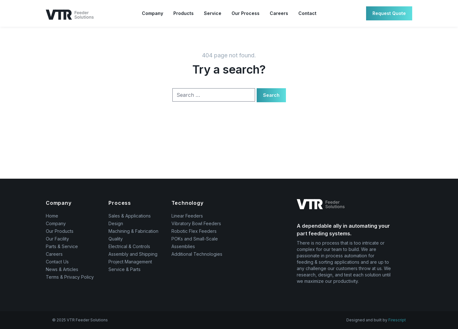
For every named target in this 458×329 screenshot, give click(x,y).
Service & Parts (124, 269)
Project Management (130, 261)
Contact (307, 13)
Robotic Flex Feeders (194, 231)
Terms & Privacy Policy (70, 277)
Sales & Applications (129, 215)
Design (115, 223)
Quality (115, 238)
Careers (279, 13)
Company (152, 13)
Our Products (59, 231)
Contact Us (57, 261)
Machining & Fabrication (133, 231)
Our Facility (57, 238)
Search (271, 95)
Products (183, 13)
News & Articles (62, 269)
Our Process (246, 13)
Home (52, 215)
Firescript (397, 320)
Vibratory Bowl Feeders (196, 223)
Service (212, 13)
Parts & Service (62, 246)
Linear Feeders (187, 215)
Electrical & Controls (129, 246)
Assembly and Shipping (132, 254)
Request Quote (389, 13)
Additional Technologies (196, 254)
